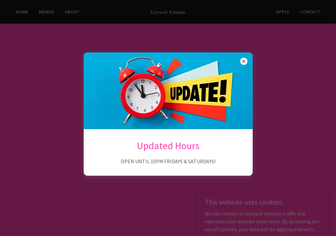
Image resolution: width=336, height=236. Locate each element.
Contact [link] (310, 12)
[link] (168, 12)
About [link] (72, 12)
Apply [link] (282, 12)
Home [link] (22, 12)
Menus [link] (46, 12)
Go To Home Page (168, 133)
